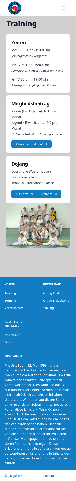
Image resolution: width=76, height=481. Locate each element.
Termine (10, 300)
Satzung (48, 308)
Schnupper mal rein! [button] (31, 144)
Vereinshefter (14, 308)
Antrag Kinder (52, 293)
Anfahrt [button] (49, 194)
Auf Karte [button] (24, 194)
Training (10, 293)
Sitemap (48, 476)
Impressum (12, 335)
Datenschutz (13, 342)
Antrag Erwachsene (56, 300)
